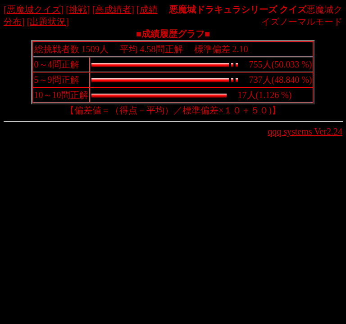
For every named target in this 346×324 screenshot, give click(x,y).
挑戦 (78, 9)
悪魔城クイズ (34, 9)
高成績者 (113, 9)
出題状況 (48, 22)
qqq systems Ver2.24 (305, 131)
